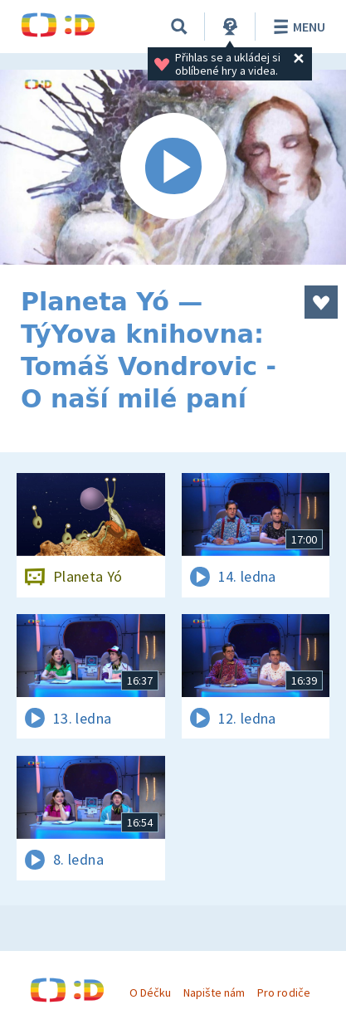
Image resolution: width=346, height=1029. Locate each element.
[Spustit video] (173, 167)
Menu (296, 26)
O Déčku (150, 992)
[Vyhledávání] (179, 26)
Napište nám (214, 992)
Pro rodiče (283, 992)
